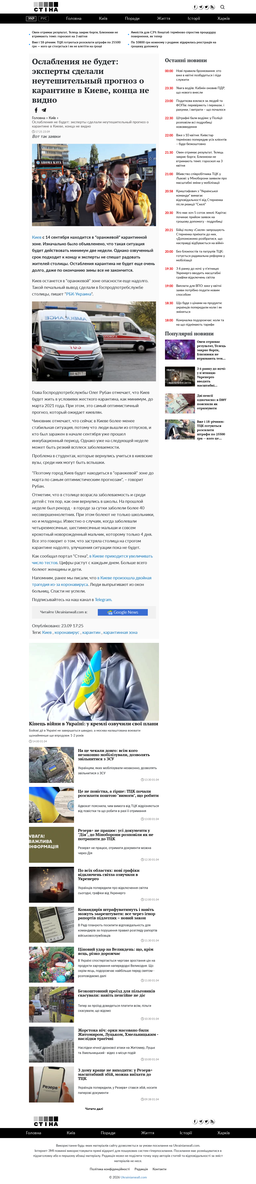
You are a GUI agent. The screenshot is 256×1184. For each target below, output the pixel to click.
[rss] (212, 6)
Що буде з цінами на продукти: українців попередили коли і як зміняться (199, 307)
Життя (163, 19)
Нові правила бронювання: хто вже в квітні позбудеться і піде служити (198, 75)
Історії (194, 19)
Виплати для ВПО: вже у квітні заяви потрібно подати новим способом (198, 290)
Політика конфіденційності (110, 1169)
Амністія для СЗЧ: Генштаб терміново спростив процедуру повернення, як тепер (173, 34)
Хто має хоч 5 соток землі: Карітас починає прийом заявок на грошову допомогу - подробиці (201, 217)
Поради (132, 19)
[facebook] (194, 6)
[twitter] (206, 6)
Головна (74, 19)
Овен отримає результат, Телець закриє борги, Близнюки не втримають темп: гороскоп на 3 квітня (75, 34)
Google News (122, 612)
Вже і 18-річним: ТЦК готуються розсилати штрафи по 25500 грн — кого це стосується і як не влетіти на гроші (76, 44)
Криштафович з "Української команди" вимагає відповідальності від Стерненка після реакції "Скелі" (199, 198)
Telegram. (103, 600)
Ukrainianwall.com (134, 1177)
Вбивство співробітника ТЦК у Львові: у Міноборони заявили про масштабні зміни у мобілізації (201, 178)
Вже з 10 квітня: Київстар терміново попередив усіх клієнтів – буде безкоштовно (201, 140)
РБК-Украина (78, 294)
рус (44, 18)
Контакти (159, 1169)
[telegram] (200, 6)
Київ (103, 19)
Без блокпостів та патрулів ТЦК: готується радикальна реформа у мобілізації (200, 256)
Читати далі (94, 1108)
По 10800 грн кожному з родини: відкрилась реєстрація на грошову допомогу (173, 44)
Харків (224, 19)
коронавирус (67, 632)
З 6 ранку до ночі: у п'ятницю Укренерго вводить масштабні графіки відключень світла (198, 273)
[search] (222, 7)
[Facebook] (36, 110)
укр (31, 18)
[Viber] (52, 110)
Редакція (141, 1169)
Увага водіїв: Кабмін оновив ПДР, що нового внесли (200, 90)
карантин (91, 632)
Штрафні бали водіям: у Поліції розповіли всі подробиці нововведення (199, 122)
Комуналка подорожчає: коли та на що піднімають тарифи (200, 322)
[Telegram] (44, 110)
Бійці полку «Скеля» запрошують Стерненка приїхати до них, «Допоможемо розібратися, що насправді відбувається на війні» (200, 236)
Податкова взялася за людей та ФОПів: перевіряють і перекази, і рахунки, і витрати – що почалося (200, 105)
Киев (36, 237)
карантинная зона (120, 632)
